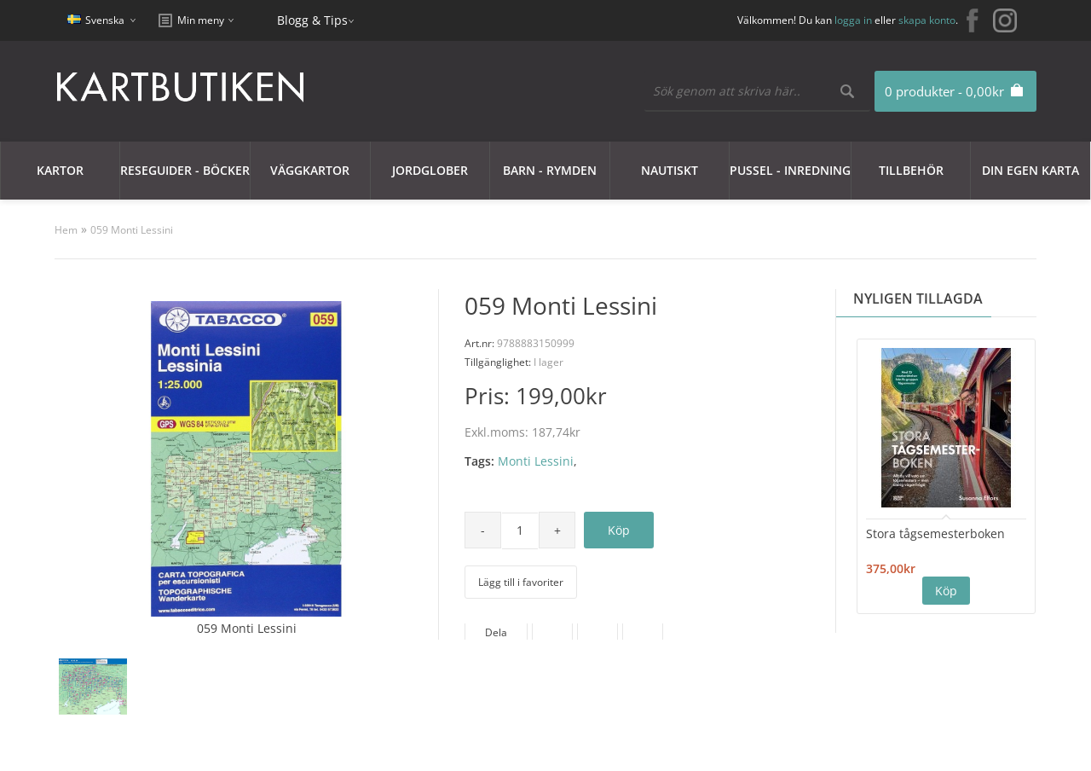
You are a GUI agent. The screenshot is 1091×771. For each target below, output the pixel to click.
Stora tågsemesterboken (935, 533)
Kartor (60, 170)
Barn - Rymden (550, 170)
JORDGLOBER (430, 170)
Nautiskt (669, 170)
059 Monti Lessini (131, 230)
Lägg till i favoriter (520, 582)
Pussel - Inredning (790, 170)
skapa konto (926, 20)
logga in (853, 20)
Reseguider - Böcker (185, 170)
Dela (496, 632)
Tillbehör (911, 170)
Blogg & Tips (312, 20)
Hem (66, 230)
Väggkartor (309, 170)
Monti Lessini (536, 461)
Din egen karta (1030, 170)
